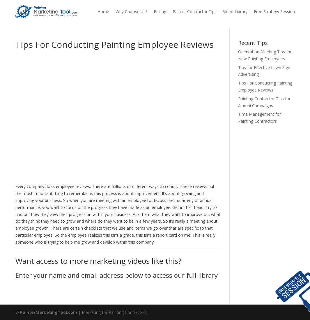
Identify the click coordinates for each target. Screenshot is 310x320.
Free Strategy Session (274, 11)
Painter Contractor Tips (195, 11)
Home (103, 11)
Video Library (235, 11)
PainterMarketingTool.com (48, 312)
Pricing (160, 11)
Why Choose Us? (131, 11)
